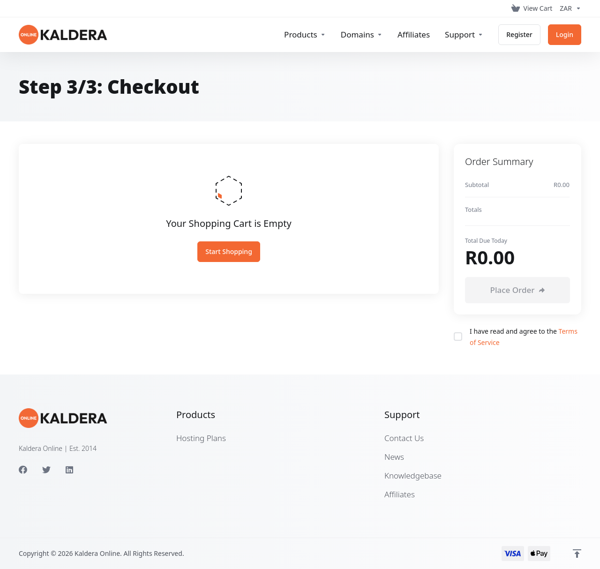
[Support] (464, 34)
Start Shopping (228, 251)
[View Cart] (532, 8)
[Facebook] (23, 470)
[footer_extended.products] (305, 34)
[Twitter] (46, 470)
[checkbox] (458, 336)
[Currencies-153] (568, 8)
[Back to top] (577, 554)
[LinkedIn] (70, 470)
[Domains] (361, 34)
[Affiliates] (413, 34)
